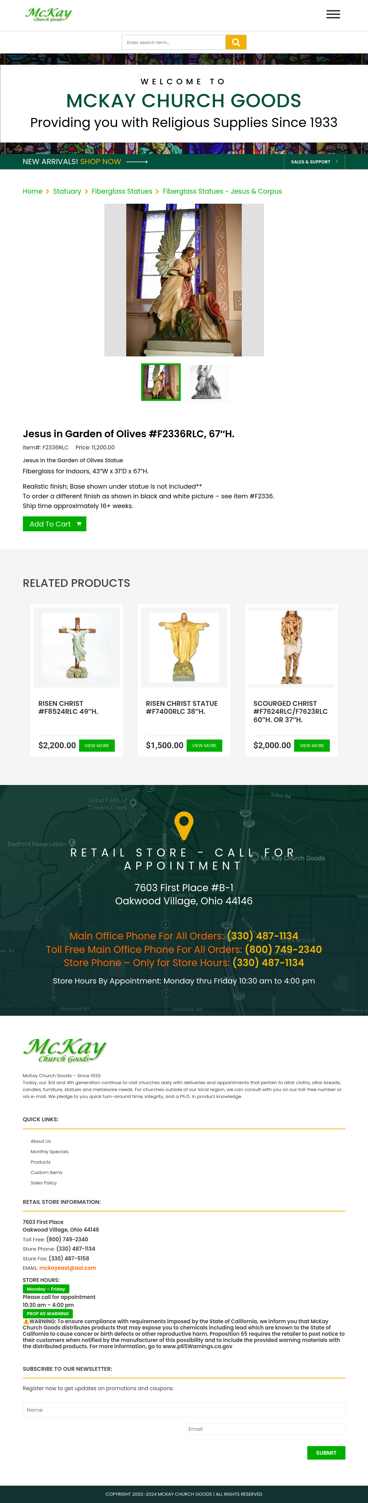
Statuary (67, 191)
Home (33, 191)
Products (41, 1162)
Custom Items (46, 1172)
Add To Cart (50, 524)
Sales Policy (44, 1183)
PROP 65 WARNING (48, 1313)
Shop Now (114, 161)
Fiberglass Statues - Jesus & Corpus (222, 191)
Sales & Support (310, 162)
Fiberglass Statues (122, 191)
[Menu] (333, 15)
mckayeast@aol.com (68, 1268)
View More (97, 745)
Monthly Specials (50, 1151)
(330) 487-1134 (262, 936)
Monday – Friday (46, 1289)
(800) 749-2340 (283, 949)
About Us (41, 1141)
